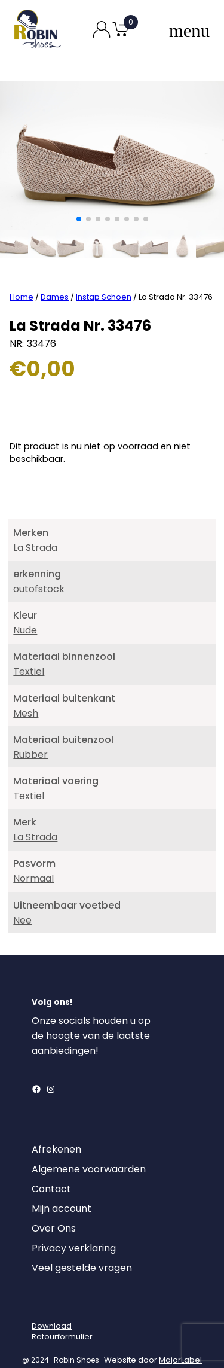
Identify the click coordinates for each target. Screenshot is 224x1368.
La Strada (35, 530)
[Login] (42, 1288)
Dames (55, 279)
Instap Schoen (103, 279)
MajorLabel (180, 1342)
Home (21, 279)
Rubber (30, 737)
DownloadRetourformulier (62, 1313)
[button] (78, 219)
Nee (22, 903)
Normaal (33, 862)
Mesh (25, 696)
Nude (25, 613)
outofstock (39, 571)
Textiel (28, 655)
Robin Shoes (76, 1342)
